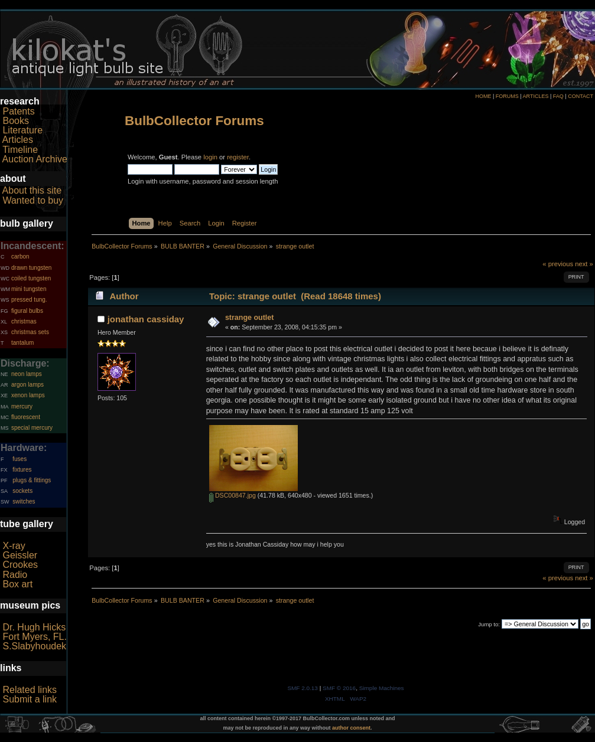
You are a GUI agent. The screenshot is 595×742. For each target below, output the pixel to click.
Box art (17, 584)
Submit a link (29, 699)
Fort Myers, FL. (34, 637)
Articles (17, 140)
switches (23, 501)
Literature (22, 130)
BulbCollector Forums (194, 120)
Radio (14, 575)
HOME (483, 96)
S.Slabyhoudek (34, 646)
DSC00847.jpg (232, 495)
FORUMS (507, 96)
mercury (21, 406)
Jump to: (489, 624)
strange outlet (249, 317)
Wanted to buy (32, 200)
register (238, 157)
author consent (351, 728)
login (210, 157)
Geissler (19, 555)
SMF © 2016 (339, 688)
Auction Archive (34, 159)
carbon (20, 256)
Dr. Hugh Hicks (34, 627)
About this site (32, 190)
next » (584, 263)
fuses (19, 459)
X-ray (13, 546)
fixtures (21, 469)
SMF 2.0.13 (302, 688)
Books (15, 121)
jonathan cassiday (146, 319)
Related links (29, 690)
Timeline (20, 150)
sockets (22, 491)
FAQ (558, 96)
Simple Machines (381, 688)
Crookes (20, 565)
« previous (557, 263)
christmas (24, 321)
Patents (18, 111)
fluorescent (25, 417)
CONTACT (580, 96)
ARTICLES (536, 96)
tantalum (22, 342)
